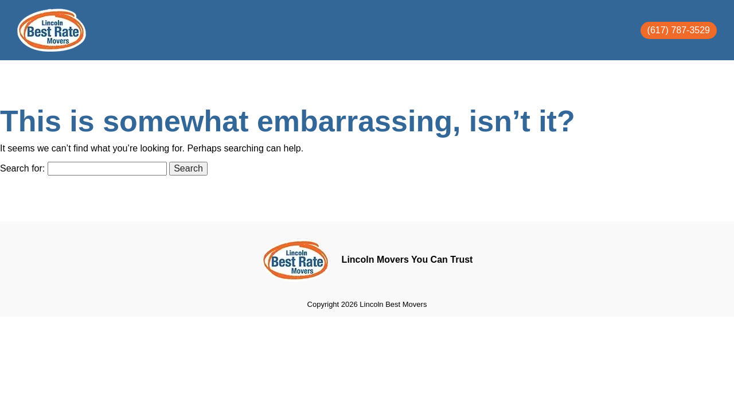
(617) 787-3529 (678, 30)
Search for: (22, 168)
